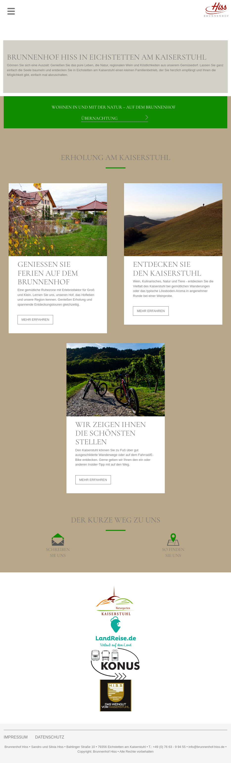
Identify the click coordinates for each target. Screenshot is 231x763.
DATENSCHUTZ (49, 737)
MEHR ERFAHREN (35, 319)
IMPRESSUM (16, 737)
